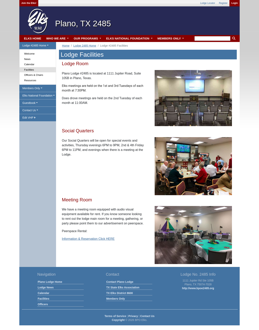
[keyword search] (212, 38)
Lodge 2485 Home (84, 45)
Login (234, 3)
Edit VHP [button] (28, 117)
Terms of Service (115, 316)
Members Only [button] (31, 88)
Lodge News (46, 287)
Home (65, 45)
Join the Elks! (28, 3)
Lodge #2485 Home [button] (34, 45)
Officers (43, 304)
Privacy (133, 316)
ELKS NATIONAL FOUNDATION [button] (128, 38)
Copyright (118, 319)
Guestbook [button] (29, 102)
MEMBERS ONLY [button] (170, 38)
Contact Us (147, 316)
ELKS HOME (32, 38)
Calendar (29, 64)
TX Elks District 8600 (119, 293)
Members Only (115, 298)
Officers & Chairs (33, 75)
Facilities (29, 69)
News (27, 59)
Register (223, 3)
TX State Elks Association (122, 287)
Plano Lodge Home (50, 281)
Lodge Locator (207, 3)
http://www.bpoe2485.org (198, 288)
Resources (30, 80)
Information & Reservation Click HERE (88, 238)
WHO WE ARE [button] (56, 38)
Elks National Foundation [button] (37, 95)
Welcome (29, 53)
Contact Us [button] (29, 110)
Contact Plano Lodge (119, 281)
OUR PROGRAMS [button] (86, 38)
